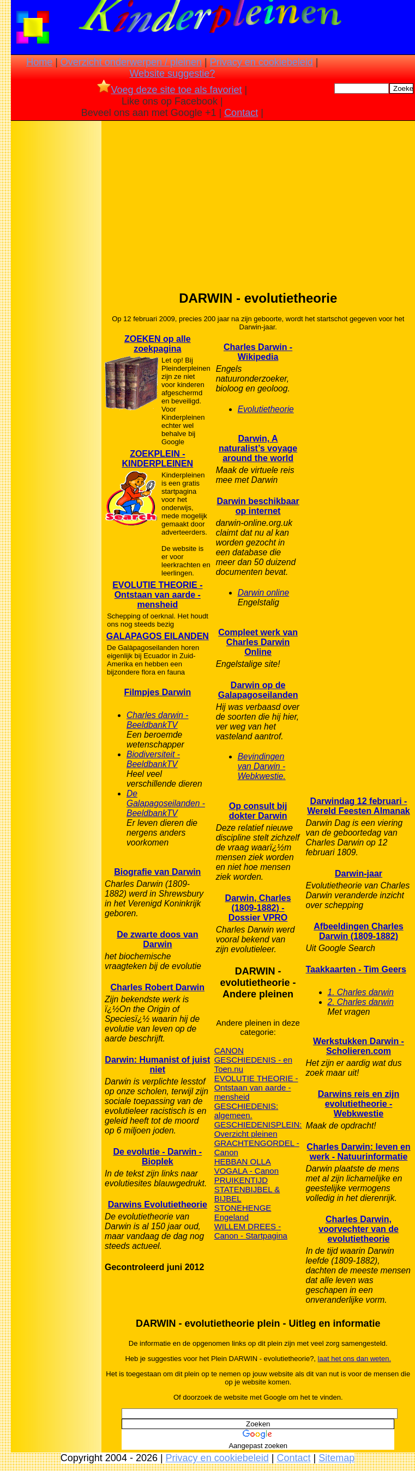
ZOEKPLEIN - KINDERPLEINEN (157, 458)
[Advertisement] (56, 294)
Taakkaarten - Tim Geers (356, 969)
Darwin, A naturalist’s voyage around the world (258, 448)
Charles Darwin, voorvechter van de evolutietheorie (358, 1229)
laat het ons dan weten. (354, 1358)
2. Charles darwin (361, 1002)
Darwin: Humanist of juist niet (157, 1064)
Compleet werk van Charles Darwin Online (258, 642)
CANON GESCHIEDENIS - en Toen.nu (253, 1060)
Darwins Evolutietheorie (157, 1204)
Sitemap (336, 1457)
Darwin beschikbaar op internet (257, 506)
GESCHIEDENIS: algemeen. (246, 1110)
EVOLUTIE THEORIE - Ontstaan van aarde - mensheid (157, 594)
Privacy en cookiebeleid (261, 62)
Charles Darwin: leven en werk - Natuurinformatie (358, 1151)
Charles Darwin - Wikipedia (258, 351)
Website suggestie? (172, 73)
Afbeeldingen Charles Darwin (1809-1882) (358, 931)
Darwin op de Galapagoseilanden (258, 690)
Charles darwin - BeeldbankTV (158, 720)
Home (39, 62)
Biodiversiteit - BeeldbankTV (153, 759)
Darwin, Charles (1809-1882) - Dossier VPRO (258, 907)
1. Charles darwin (361, 992)
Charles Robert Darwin (158, 987)
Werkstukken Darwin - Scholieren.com (358, 1046)
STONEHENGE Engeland (243, 1212)
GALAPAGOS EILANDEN (157, 636)
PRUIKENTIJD (241, 1180)
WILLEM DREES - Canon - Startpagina (250, 1231)
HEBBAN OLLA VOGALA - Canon (246, 1166)
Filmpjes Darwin (157, 692)
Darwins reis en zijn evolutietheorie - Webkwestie (358, 1103)
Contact (241, 112)
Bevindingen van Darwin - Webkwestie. (262, 766)
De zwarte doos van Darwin (157, 939)
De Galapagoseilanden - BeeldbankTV (166, 803)
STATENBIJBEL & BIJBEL (247, 1194)
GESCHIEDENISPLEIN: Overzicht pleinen (258, 1129)
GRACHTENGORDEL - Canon (256, 1147)
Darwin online (263, 592)
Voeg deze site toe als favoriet (169, 89)
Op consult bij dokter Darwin (258, 810)
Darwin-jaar (358, 873)
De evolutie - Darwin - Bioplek (157, 1156)
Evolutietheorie (266, 409)
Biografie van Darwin (157, 872)
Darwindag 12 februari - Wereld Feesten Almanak (358, 806)
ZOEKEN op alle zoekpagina (157, 343)
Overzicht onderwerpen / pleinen (131, 62)
